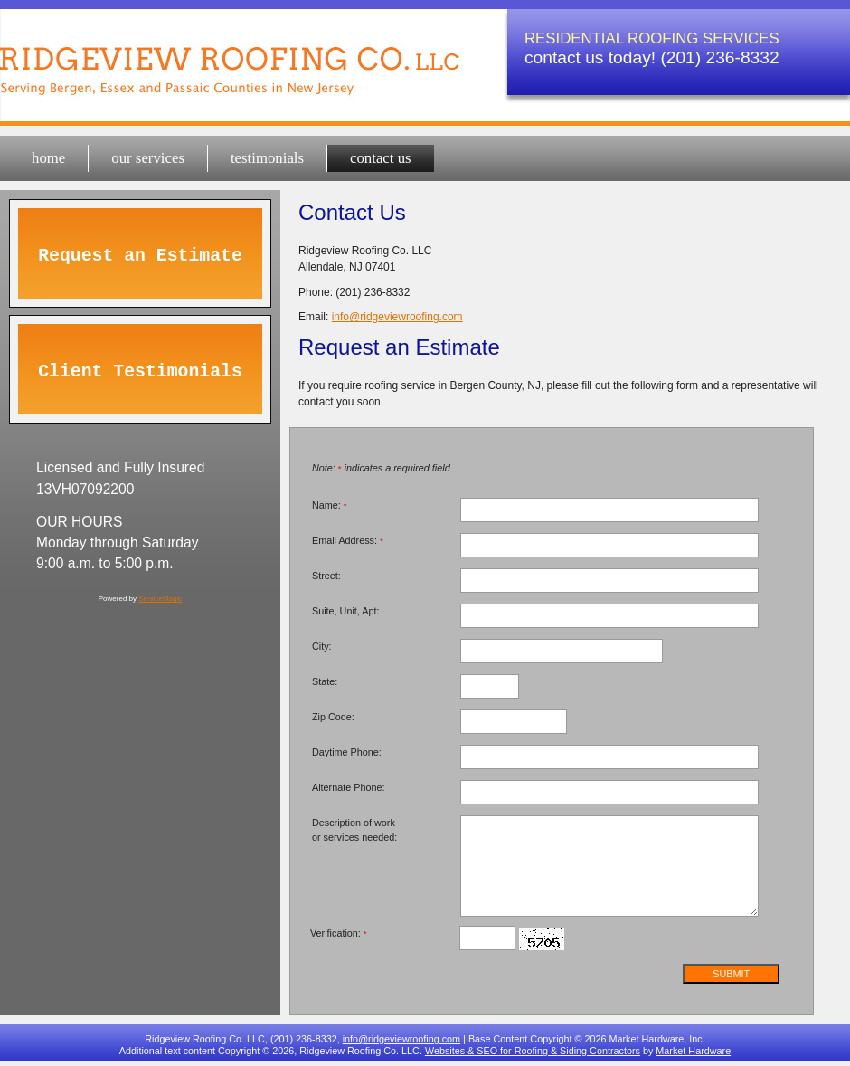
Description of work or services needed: (354, 829)
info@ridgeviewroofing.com (397, 316)
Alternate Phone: (348, 787)
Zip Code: (333, 716)
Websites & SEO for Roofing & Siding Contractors (532, 1050)
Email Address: (347, 540)
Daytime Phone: (347, 752)
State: (324, 681)
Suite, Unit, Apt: (345, 610)
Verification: (338, 933)
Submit (731, 973)
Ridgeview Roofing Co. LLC (239, 54)
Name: (329, 505)
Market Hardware (693, 1050)
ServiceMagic (160, 599)
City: (322, 646)
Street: (326, 575)
